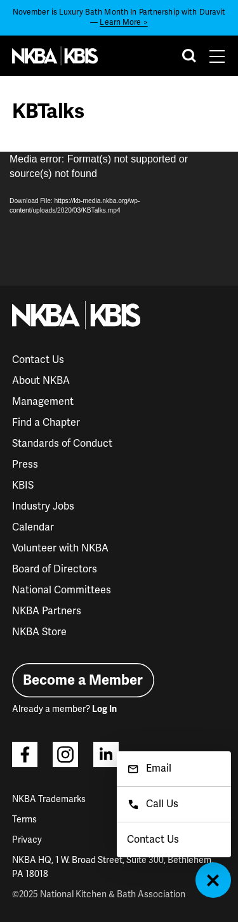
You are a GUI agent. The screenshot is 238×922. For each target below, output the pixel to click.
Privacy (27, 839)
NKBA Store (39, 632)
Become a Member (83, 679)
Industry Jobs (43, 506)
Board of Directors (54, 569)
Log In (104, 709)
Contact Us (38, 359)
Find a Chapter (46, 422)
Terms (24, 819)
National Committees (61, 590)
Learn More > (123, 22)
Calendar (33, 527)
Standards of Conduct (62, 443)
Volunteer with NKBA (60, 548)
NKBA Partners (46, 611)
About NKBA (41, 380)
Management (43, 401)
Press (25, 464)
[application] (119, 219)
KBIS (23, 485)
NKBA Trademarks (49, 799)
